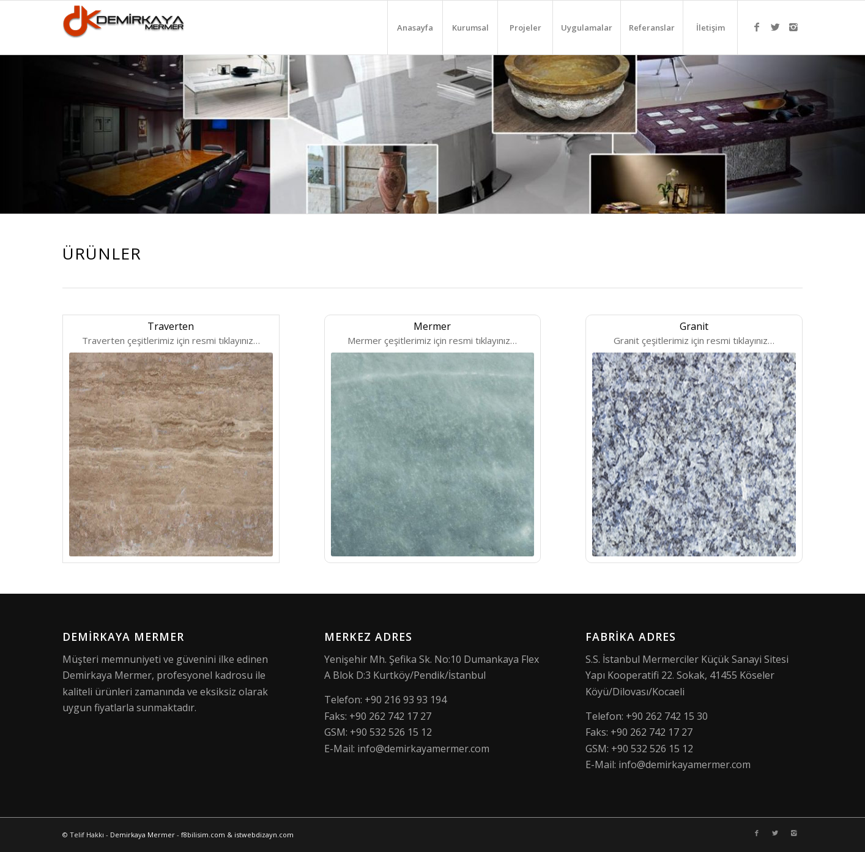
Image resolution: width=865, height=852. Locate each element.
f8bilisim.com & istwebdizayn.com (237, 834)
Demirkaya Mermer (142, 834)
